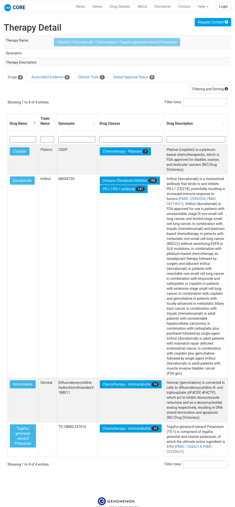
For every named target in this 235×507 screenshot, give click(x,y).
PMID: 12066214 (189, 447)
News (80, 6)
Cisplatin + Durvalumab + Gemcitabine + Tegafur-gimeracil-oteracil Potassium (117, 42)
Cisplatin (19, 151)
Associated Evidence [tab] (50, 77)
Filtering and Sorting (210, 89)
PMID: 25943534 (193, 199)
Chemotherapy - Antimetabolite (131, 384)
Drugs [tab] (15, 77)
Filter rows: (173, 102)
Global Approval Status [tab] (134, 77)
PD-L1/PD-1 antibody (124, 189)
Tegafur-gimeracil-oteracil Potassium (23, 435)
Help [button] (203, 6)
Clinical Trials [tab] (91, 77)
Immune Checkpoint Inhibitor (130, 180)
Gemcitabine (23, 384)
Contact (184, 6)
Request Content (213, 22)
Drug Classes (120, 6)
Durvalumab (22, 181)
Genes (97, 6)
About (142, 6)
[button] (34, 123)
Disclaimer (162, 6)
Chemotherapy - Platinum (125, 151)
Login (223, 6)
